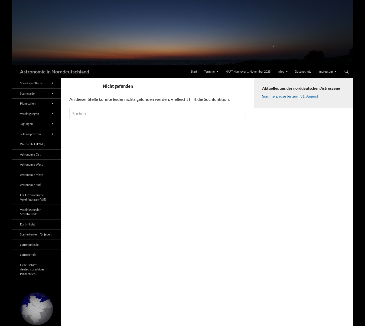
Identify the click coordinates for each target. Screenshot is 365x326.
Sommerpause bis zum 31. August (290, 96)
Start (194, 71)
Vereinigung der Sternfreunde (30, 212)
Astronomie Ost (30, 154)
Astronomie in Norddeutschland (54, 72)
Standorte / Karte (31, 83)
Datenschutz (303, 71)
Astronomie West (31, 164)
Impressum (325, 71)
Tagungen (26, 123)
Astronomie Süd (30, 184)
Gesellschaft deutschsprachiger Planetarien (32, 269)
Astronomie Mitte (31, 174)
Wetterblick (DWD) (32, 144)
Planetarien (27, 103)
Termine (209, 71)
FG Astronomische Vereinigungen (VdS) (33, 197)
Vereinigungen (29, 113)
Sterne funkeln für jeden (35, 234)
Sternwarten (28, 93)
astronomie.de (29, 244)
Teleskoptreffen (30, 134)
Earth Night (27, 224)
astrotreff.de (28, 254)
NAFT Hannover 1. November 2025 (248, 71)
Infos (281, 71)
